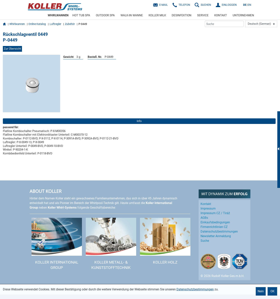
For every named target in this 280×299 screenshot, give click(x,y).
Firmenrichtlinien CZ (214, 227)
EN (249, 4)
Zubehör (70, 23)
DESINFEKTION (181, 15)
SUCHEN (206, 4)
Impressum (208, 208)
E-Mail (163, 4)
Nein (261, 291)
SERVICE (203, 15)
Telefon (184, 4)
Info (139, 121)
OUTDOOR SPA (105, 15)
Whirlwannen (17, 23)
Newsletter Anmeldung (216, 236)
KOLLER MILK (157, 15)
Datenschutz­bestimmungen (219, 231)
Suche (205, 240)
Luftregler (55, 23)
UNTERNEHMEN (243, 15)
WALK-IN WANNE (132, 15)
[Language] (261, 24)
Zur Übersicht (12, 48)
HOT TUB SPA (81, 15)
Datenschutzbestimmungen (195, 289)
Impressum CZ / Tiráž (215, 213)
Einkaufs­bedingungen (215, 222)
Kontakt (206, 204)
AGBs (204, 218)
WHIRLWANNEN (58, 15)
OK (272, 291)
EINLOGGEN (229, 4)
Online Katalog (37, 23)
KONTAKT (220, 15)
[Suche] (224, 24)
